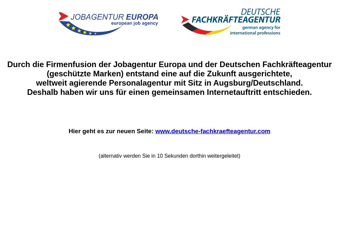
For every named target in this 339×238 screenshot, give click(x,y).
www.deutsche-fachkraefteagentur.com (212, 131)
